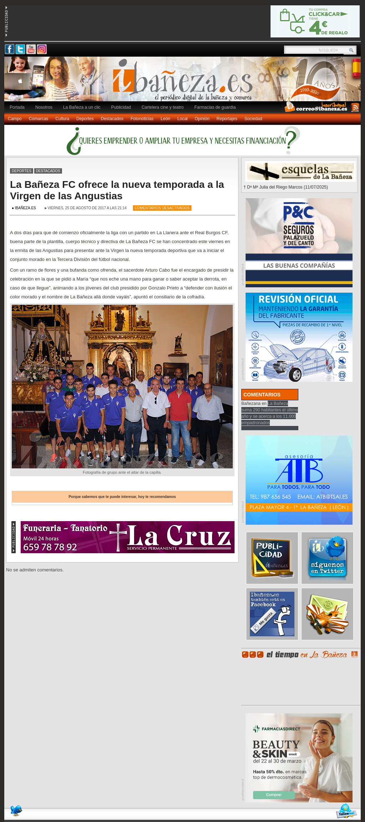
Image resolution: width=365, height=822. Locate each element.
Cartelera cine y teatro (163, 107)
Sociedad (253, 118)
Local (183, 118)
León (165, 118)
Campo (15, 118)
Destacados (112, 118)
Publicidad (121, 107)
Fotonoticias (142, 118)
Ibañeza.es (184, 82)
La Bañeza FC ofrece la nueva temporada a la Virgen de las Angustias (117, 190)
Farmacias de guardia (215, 107)
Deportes (85, 118)
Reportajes (227, 118)
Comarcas (38, 118)
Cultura (62, 118)
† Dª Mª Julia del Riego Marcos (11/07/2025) (285, 187)
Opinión (202, 118)
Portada (17, 107)
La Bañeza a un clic (82, 107)
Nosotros (43, 107)
